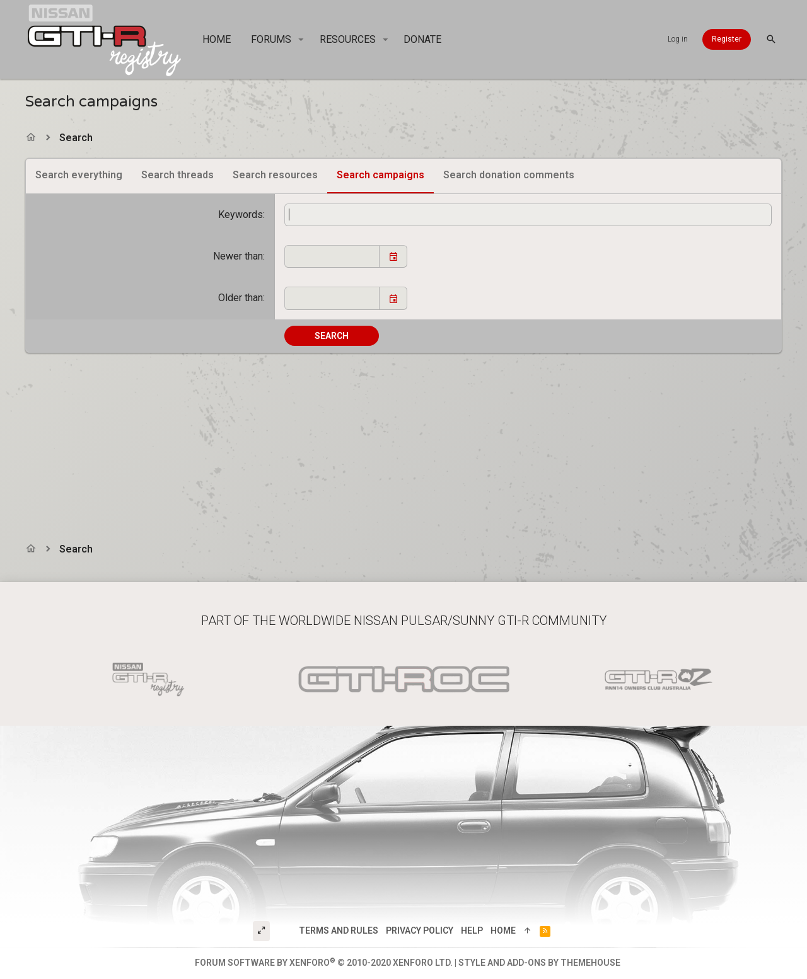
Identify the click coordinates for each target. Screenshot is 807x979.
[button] (301, 40)
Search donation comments (508, 175)
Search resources (275, 175)
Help (472, 930)
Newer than (238, 256)
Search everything (78, 175)
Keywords (240, 214)
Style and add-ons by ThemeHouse (539, 963)
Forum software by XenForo (324, 963)
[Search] (771, 39)
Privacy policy (419, 930)
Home (503, 930)
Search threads (177, 175)
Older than (240, 298)
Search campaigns (380, 175)
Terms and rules (338, 930)
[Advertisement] (403, 441)
